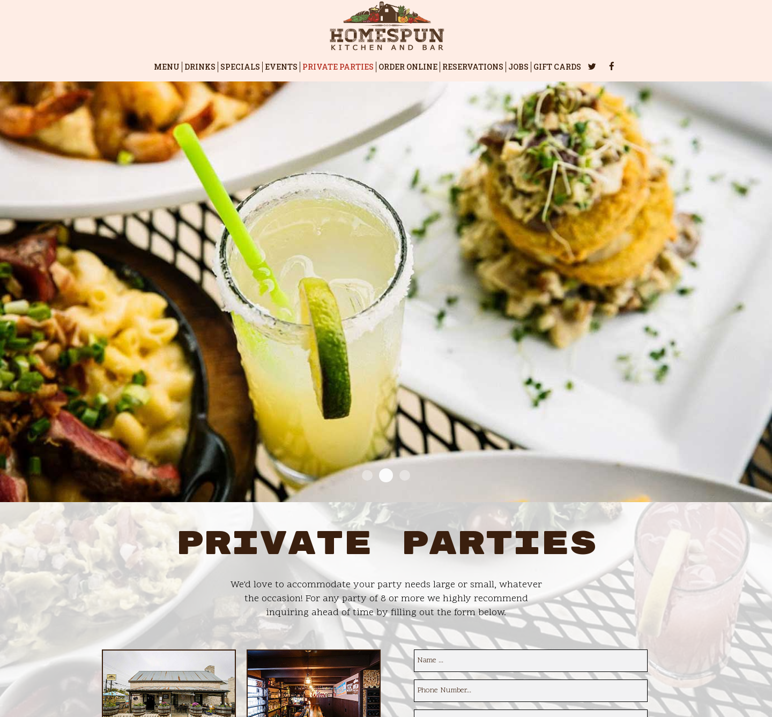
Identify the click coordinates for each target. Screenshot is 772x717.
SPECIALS (240, 67)
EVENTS (281, 67)
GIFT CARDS (557, 67)
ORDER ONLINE (407, 67)
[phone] (531, 690)
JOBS (518, 67)
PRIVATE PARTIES (338, 67)
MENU (167, 67)
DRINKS (200, 67)
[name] (531, 660)
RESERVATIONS (472, 67)
